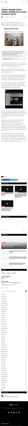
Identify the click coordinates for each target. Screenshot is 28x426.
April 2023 (14, 366)
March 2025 (14, 322)
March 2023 (14, 368)
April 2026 (14, 294)
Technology (14, 272)
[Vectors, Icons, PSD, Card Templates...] (13, 291)
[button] (1, 2)
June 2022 (14, 387)
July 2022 (14, 385)
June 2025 (14, 315)
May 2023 (14, 364)
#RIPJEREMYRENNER (6, 56)
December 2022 (14, 374)
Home (2, 7)
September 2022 (14, 380)
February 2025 (14, 324)
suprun (2, 278)
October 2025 (14, 307)
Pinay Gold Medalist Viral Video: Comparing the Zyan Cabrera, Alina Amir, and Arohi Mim (18, 258)
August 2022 (14, 382)
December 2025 (14, 303)
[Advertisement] (14, 161)
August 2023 (14, 357)
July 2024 (14, 336)
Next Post (24, 229)
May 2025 (14, 317)
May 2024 (14, 340)
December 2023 (14, 349)
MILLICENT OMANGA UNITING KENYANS (7, 194)
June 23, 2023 (16, 58)
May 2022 (14, 389)
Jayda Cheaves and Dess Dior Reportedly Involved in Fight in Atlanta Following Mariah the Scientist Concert (21, 195)
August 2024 (14, 334)
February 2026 (14, 298)
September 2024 (14, 332)
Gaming (8, 272)
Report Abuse (5, 287)
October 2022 (14, 378)
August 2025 (14, 311)
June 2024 (14, 338)
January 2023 (14, 372)
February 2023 (14, 370)
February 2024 (14, 345)
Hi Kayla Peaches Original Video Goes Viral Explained (17, 251)
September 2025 (14, 309)
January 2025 (14, 326)
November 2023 (14, 351)
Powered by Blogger (5, 276)
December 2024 (14, 328)
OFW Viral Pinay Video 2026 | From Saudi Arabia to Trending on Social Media (7, 209)
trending (6, 7)
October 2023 (14, 353)
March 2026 (14, 296)
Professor (6, 395)
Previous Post (4, 229)
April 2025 (14, 319)
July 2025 (14, 313)
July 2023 (14, 359)
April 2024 (14, 343)
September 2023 (14, 355)
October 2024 (14, 330)
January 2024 (14, 347)
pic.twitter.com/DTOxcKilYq (17, 56)
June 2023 (14, 361)
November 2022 (14, 376)
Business (3, 272)
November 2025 (14, 305)
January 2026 (14, 301)
